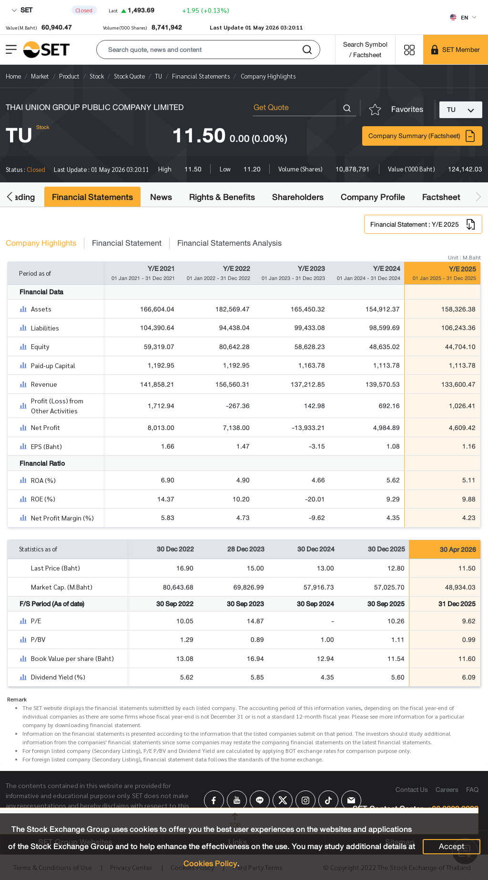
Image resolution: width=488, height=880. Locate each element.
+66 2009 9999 (452, 809)
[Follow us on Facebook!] (213, 800)
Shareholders (298, 197)
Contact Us (412, 789)
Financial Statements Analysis (229, 243)
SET (21, 10)
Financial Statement (127, 243)
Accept (451, 846)
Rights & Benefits (222, 197)
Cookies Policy (210, 863)
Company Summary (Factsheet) (422, 136)
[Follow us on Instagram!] (305, 800)
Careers (447, 789)
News (161, 197)
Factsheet (441, 197)
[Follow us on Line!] (259, 800)
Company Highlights (41, 243)
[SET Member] (455, 49)
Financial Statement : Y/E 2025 (423, 224)
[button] (208, 49)
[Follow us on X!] (282, 800)
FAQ (472, 789)
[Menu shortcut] (409, 49)
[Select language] (463, 17)
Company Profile (373, 197)
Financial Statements (92, 197)
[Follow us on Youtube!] (236, 800)
